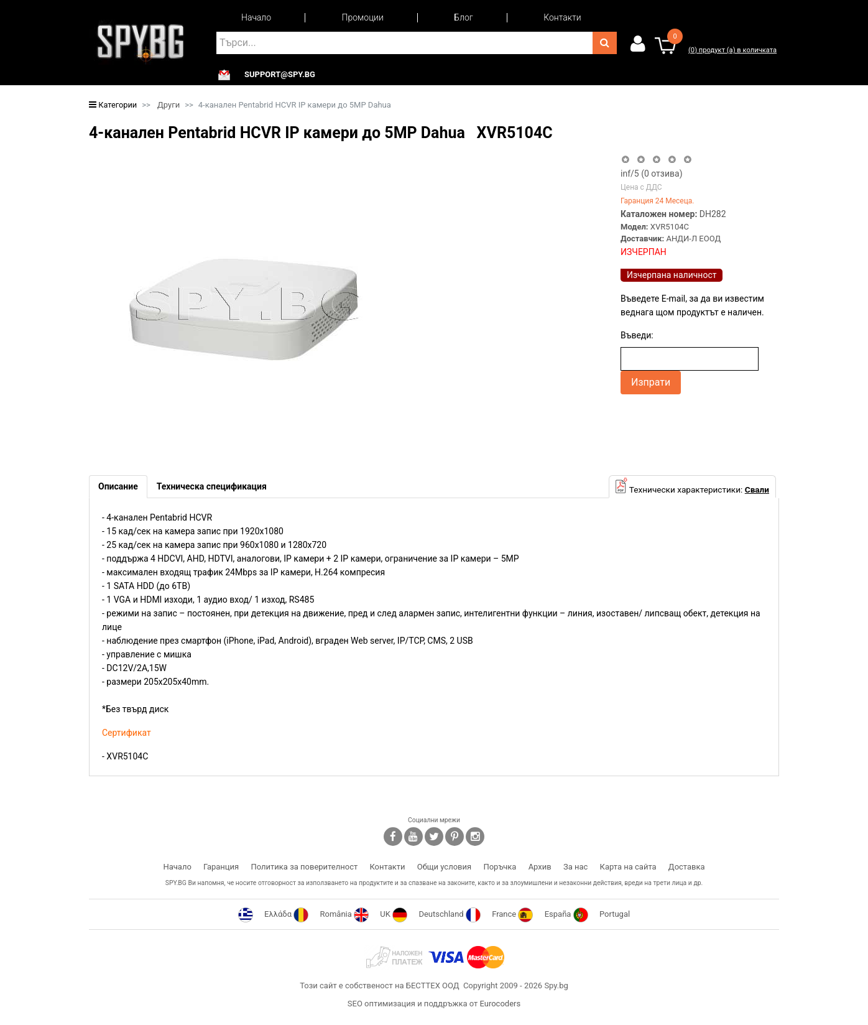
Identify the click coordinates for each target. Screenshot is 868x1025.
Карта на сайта (628, 866)
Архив (540, 866)
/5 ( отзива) (652, 174)
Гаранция (221, 866)
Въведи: (637, 335)
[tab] (118, 486)
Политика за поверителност (304, 866)
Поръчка (499, 866)
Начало (256, 17)
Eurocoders (499, 1003)
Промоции (363, 17)
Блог (463, 17)
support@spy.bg (279, 74)
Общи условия (444, 866)
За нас (575, 866)
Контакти (562, 17)
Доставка (686, 866)
